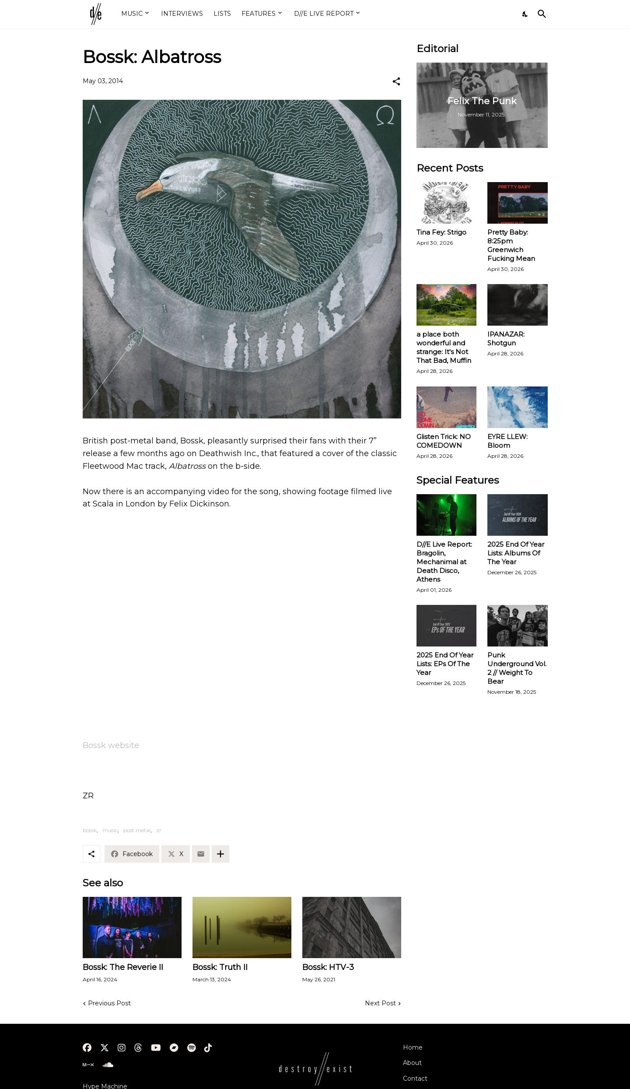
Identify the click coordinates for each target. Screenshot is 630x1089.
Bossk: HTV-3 (328, 967)
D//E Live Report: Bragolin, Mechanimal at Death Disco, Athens (444, 561)
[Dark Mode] (525, 14)
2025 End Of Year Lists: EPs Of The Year (444, 664)
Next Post (380, 1003)
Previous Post (109, 1003)
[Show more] (220, 854)
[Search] (540, 14)
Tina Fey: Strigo (441, 232)
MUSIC (132, 14)
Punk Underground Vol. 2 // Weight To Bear (516, 668)
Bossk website (111, 745)
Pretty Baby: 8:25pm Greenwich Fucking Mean (511, 245)
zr (158, 830)
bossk (90, 830)
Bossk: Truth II (220, 967)
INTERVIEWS (182, 14)
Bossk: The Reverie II (123, 967)
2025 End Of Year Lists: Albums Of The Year (515, 553)
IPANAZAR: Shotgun (506, 338)
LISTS (222, 14)
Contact (415, 1078)
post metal (136, 830)
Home (413, 1047)
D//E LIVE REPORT (324, 14)
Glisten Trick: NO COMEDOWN (443, 441)
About (412, 1063)
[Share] (396, 81)
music (110, 830)
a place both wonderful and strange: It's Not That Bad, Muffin (443, 347)
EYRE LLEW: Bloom (507, 441)
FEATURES (259, 14)
